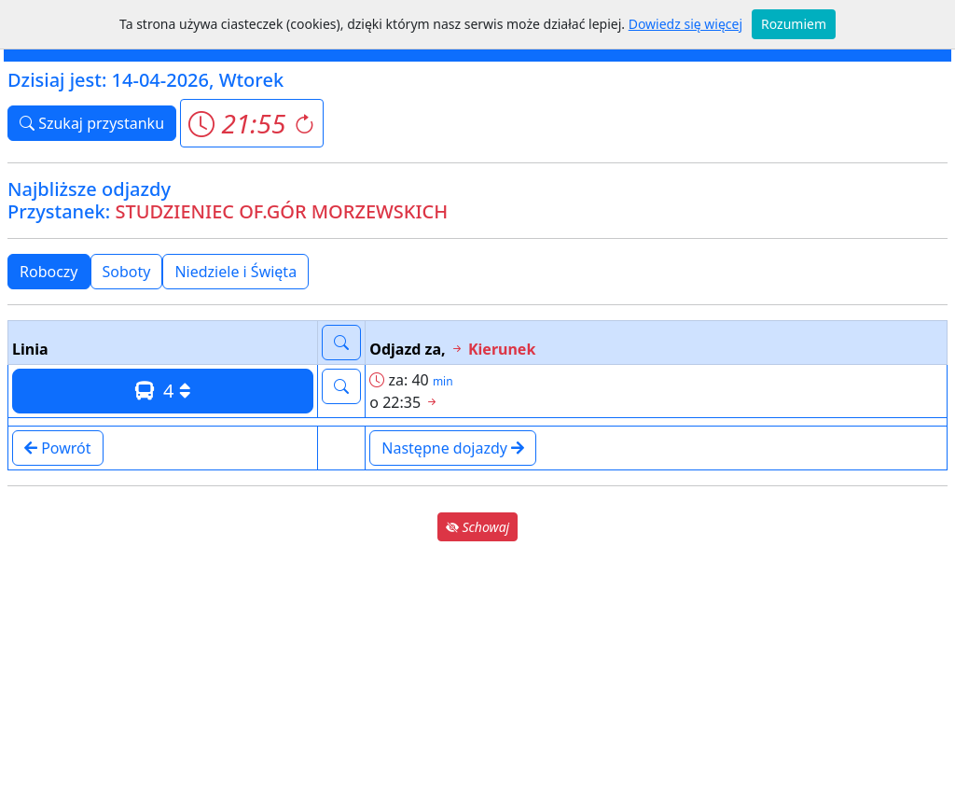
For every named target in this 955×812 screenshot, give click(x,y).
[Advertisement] (477, 675)
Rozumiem (793, 24)
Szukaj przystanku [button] (92, 123)
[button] (251, 123)
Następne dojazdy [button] (452, 448)
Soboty (127, 271)
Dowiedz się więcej (685, 24)
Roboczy (49, 271)
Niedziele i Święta (235, 271)
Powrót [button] (57, 448)
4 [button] (163, 390)
